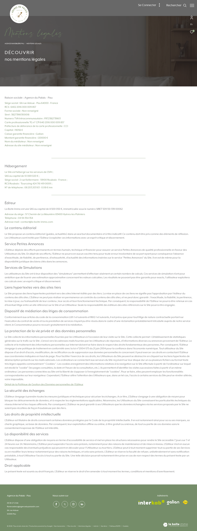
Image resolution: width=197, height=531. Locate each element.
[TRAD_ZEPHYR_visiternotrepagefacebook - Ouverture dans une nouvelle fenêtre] (56, 504)
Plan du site (71, 526)
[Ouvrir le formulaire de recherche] (175, 5)
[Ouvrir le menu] (192, 5)
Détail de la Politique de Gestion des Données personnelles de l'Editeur (44, 384)
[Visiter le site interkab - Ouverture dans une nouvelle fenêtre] (151, 502)
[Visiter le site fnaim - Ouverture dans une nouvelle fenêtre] (185, 502)
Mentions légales (84, 526)
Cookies (125, 526)
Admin (96, 526)
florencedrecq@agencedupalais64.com (23, 507)
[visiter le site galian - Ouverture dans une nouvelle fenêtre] (173, 502)
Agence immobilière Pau (14, 44)
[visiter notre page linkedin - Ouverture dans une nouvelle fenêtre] (81, 504)
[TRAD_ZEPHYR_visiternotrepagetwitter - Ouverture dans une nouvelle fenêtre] (64, 504)
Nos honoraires (59, 526)
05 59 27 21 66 (12, 503)
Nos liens (104, 526)
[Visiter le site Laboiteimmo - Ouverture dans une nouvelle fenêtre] (175, 525)
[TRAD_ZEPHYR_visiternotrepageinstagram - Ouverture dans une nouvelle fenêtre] (73, 504)
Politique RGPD (114, 526)
